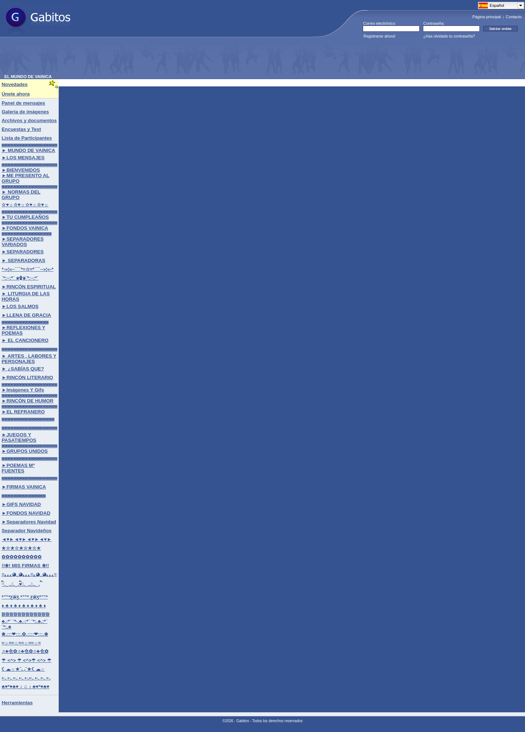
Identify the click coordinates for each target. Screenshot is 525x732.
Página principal (486, 17)
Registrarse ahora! (379, 36)
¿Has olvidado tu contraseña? (449, 36)
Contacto (514, 17)
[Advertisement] (137, 58)
